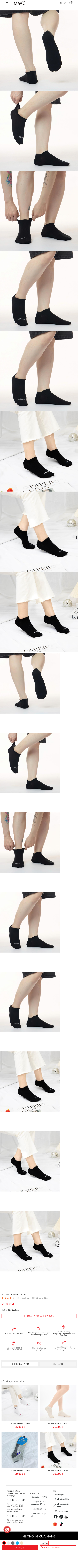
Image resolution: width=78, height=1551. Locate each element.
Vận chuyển (59, 1494)
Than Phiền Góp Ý (38, 1509)
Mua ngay (20, 1547)
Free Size (44, 1543)
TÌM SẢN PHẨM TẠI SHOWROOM (39, 1316)
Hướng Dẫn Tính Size (10, 1310)
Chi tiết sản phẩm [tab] (20, 1364)
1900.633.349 (16, 1500)
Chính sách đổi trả (61, 1499)
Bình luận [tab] (58, 1364)
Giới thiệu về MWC (39, 1497)
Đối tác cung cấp (61, 1511)
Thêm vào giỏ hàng (50, 1547)
